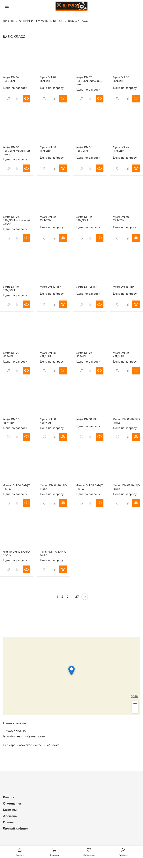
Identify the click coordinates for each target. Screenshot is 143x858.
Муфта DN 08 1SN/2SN (48, 149)
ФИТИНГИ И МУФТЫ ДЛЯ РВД (41, 21)
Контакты (10, 809)
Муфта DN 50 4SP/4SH (48, 421)
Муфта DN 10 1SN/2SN (11, 288)
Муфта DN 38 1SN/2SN (84, 149)
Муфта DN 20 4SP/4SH (11, 354)
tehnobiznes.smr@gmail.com (24, 736)
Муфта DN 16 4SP (123, 287)
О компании (12, 803)
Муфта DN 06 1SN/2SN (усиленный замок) (16, 150)
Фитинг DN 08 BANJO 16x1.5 (89, 487)
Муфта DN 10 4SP (50, 287)
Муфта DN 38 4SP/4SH (48, 354)
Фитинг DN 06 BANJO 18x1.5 (16, 487)
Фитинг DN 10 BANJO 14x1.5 (53, 553)
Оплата (8, 822)
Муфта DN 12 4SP (86, 287)
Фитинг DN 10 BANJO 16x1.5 (16, 553)
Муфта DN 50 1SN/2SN (121, 218)
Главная (8, 21)
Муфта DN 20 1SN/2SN (48, 79)
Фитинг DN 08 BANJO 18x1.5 (126, 487)
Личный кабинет (15, 828)
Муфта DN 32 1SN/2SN (48, 218)
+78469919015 (14, 731)
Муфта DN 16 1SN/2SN (11, 79)
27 (77, 596)
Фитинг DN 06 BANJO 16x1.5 (126, 421)
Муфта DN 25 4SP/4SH (84, 354)
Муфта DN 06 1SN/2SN (121, 79)
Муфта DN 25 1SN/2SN (121, 149)
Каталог (8, 797)
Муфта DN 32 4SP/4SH (121, 354)
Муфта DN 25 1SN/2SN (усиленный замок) (16, 220)
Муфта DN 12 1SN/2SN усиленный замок (89, 80)
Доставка (10, 816)
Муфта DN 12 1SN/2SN (84, 218)
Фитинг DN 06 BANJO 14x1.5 (53, 487)
